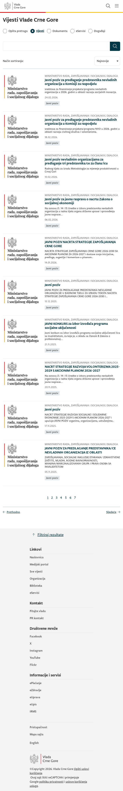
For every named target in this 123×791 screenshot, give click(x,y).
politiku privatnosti (51, 782)
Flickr (33, 665)
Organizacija (37, 578)
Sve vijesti (36, 571)
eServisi (34, 593)
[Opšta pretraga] (18, 31)
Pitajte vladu (38, 611)
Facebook (36, 636)
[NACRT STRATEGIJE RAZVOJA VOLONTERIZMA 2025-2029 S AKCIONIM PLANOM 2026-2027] (82, 369)
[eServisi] (80, 31)
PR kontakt (37, 618)
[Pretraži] (108, 6)
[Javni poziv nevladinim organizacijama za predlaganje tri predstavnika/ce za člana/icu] (82, 162)
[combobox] (56, 46)
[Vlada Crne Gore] (25, 6)
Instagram (36, 650)
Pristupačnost (38, 727)
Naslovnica (37, 557)
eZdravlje (35, 690)
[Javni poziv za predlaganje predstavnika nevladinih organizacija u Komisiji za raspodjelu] (82, 82)
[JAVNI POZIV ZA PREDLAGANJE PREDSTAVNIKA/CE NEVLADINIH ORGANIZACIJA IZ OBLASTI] (82, 450)
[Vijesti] (40, 31)
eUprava (35, 697)
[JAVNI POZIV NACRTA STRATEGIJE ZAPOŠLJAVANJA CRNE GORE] (82, 244)
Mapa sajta (36, 734)
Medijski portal (39, 564)
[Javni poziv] (82, 285)
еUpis (33, 704)
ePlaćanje (35, 683)
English (34, 743)
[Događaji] (99, 31)
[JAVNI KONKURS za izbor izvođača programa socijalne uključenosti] (82, 326)
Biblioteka (36, 586)
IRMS (33, 711)
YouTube (35, 658)
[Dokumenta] (60, 31)
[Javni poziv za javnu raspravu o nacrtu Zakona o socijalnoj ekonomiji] (82, 201)
